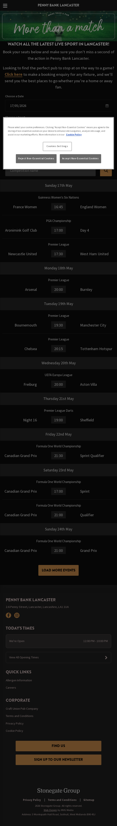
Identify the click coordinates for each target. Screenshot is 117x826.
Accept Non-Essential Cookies (80, 158)
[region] (58, 143)
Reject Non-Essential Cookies (36, 158)
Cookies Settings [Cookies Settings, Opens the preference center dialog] (57, 146)
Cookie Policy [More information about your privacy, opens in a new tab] (74, 134)
